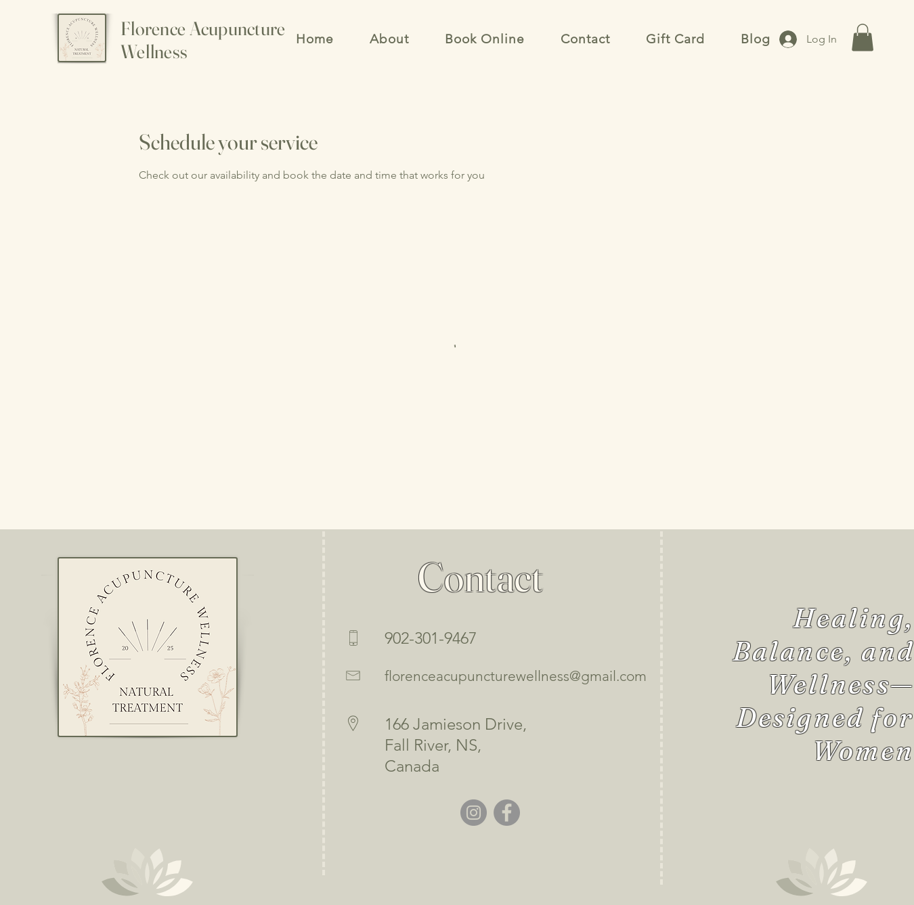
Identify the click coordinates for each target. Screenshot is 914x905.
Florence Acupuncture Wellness (203, 40)
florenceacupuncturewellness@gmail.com (516, 675)
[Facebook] (507, 812)
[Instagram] (473, 812)
